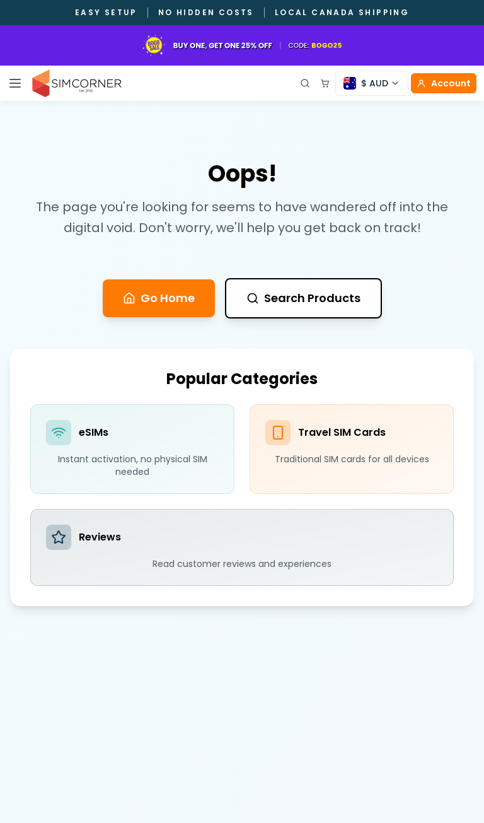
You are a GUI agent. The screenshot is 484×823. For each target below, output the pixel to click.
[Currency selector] (371, 83)
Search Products (303, 298)
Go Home (159, 298)
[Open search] (305, 83)
